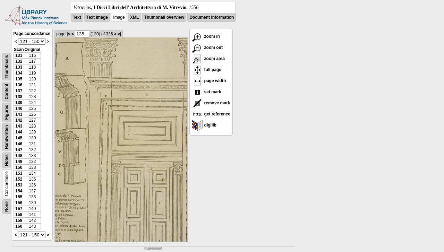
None (6, 206)
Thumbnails (6, 66)
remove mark (211, 103)
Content (6, 91)
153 (18, 185)
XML (134, 17)
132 (18, 61)
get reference (211, 114)
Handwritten (6, 137)
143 (18, 126)
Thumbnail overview (164, 17)
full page (206, 69)
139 (18, 102)
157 (18, 208)
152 (18, 179)
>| (119, 34)
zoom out (207, 47)
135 (18, 79)
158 (18, 214)
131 (18, 55)
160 (18, 226)
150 (18, 167)
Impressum (153, 248)
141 (18, 114)
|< (68, 34)
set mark (206, 91)
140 (18, 108)
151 (18, 173)
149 (18, 161)
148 (18, 155)
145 (18, 138)
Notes (6, 160)
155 (18, 196)
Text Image (97, 17)
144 (18, 132)
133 (18, 67)
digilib (204, 125)
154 (18, 191)
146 (18, 143)
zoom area (208, 58)
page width (209, 80)
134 (18, 73)
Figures (6, 112)
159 (18, 220)
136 (18, 84)
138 (18, 96)
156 (18, 202)
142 (18, 120)
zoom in (206, 36)
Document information (211, 17)
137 (18, 90)
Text (77, 17)
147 (18, 149)
